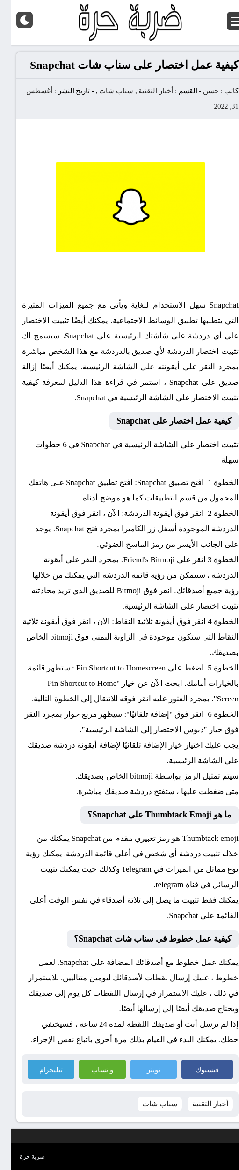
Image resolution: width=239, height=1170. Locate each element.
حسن (200, 91)
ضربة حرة (21, 1156)
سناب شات (105, 91)
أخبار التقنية (145, 91)
